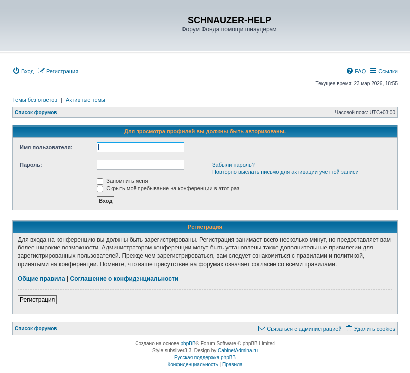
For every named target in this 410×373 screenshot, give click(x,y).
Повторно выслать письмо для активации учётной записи (285, 172)
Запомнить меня (122, 181)
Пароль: (31, 165)
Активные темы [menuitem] (85, 100)
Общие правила (41, 278)
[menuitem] (23, 71)
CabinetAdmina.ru (238, 350)
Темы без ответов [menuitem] (34, 100)
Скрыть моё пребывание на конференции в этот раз (168, 188)
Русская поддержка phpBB (205, 357)
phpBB (188, 343)
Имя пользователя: (46, 147)
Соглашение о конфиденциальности (124, 278)
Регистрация (37, 299)
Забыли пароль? (233, 165)
